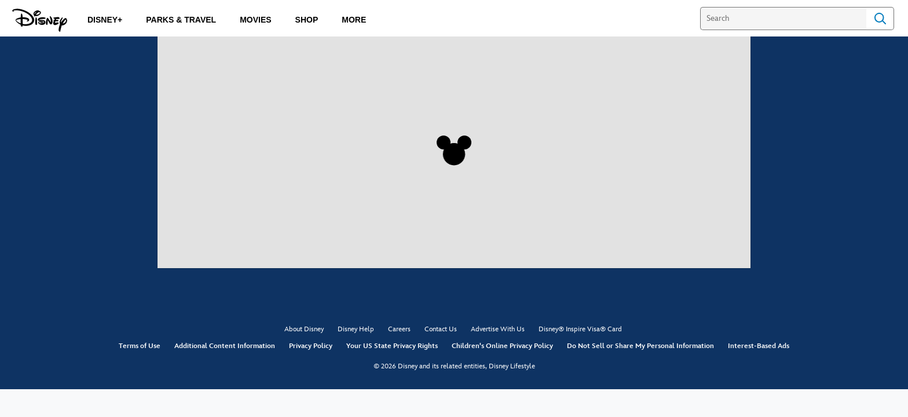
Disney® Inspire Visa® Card (580, 329)
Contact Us (440, 329)
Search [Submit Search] (880, 18)
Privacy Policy (310, 346)
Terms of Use (139, 346)
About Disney (304, 329)
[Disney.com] (39, 20)
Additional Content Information (224, 346)
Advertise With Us (498, 329)
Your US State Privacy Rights (392, 346)
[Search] (783, 18)
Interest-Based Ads (758, 346)
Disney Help (356, 329)
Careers (399, 329)
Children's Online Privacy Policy (502, 346)
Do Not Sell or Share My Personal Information (640, 346)
